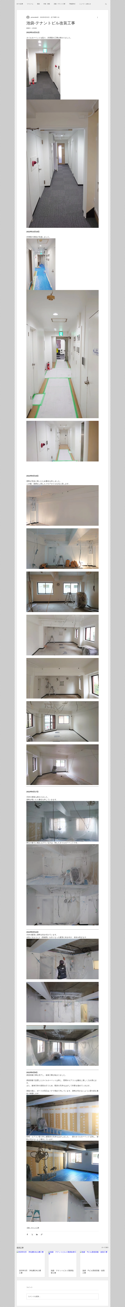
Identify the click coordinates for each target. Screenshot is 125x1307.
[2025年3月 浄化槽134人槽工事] (31, 1259)
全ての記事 (20, 4)
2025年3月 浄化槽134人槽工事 (30, 1272)
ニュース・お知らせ (85, 4)
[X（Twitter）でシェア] (32, 1234)
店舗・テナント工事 (59, 4)
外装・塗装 (47, 4)
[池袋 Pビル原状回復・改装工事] (94, 1259)
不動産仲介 (72, 4)
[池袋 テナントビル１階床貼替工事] (62, 1259)
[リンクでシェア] (42, 1234)
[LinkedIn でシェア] (37, 1234)
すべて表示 (105, 1247)
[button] (106, 4)
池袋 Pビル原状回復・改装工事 (93, 1272)
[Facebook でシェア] (27, 1234)
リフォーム (30, 4)
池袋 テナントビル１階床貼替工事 (62, 1272)
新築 (38, 4)
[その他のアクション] (97, 17)
